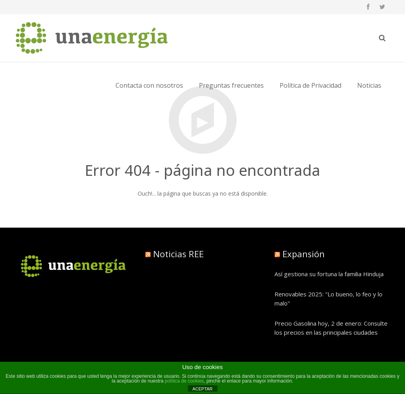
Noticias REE (178, 254)
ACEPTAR (202, 388)
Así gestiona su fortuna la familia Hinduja (329, 274)
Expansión (303, 254)
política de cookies (184, 381)
